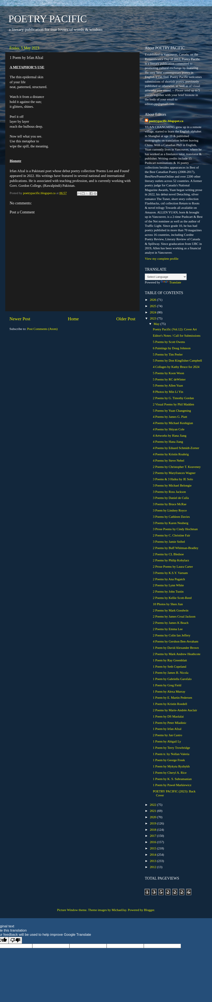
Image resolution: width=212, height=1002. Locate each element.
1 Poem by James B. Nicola (170, 672)
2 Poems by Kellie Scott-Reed (172, 598)
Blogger (149, 910)
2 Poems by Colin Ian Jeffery (171, 635)
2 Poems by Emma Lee (168, 629)
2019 (153, 823)
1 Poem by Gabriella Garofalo (172, 679)
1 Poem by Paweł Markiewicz (172, 785)
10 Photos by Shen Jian (168, 604)
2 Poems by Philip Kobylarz (171, 560)
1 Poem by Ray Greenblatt (170, 660)
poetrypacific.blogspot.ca (166, 121)
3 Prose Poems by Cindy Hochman (175, 529)
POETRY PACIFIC (47, 18)
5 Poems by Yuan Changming (172, 410)
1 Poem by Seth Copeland (169, 666)
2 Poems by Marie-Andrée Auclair (175, 710)
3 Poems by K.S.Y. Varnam (170, 573)
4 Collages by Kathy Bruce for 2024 (176, 367)
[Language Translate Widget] (166, 277)
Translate (171, 282)
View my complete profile (161, 258)
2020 (153, 817)
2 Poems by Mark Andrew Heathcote (176, 654)
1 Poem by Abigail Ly (167, 741)
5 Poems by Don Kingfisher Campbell (177, 360)
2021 (153, 811)
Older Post (125, 318)
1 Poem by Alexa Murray (169, 691)
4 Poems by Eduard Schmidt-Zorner (176, 448)
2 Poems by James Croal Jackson (174, 616)
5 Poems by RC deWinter (169, 379)
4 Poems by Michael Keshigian (173, 423)
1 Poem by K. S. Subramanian (172, 779)
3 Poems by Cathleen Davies (171, 516)
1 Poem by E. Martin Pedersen (172, 697)
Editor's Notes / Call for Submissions (176, 335)
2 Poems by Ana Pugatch (169, 579)
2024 (153, 312)
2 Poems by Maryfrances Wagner (174, 473)
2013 (153, 861)
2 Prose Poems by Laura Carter (173, 566)
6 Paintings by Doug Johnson (171, 348)
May (157, 324)
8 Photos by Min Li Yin (168, 391)
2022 (153, 804)
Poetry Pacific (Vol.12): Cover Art (175, 329)
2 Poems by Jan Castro (167, 735)
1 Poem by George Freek (169, 760)
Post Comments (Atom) (42, 329)
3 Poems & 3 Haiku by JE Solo (173, 479)
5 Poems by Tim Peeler (168, 354)
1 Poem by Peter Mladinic (169, 722)
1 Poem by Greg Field (167, 685)
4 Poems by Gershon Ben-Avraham (175, 641)
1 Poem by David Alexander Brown (176, 647)
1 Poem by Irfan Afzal (167, 729)
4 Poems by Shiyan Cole (168, 429)
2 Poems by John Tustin (168, 591)
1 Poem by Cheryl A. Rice (170, 772)
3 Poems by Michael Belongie (172, 485)
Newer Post (19, 318)
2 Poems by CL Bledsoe (168, 554)
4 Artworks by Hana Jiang (169, 435)
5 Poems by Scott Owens (169, 342)
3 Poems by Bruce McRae (169, 504)
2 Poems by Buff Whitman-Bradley (175, 548)
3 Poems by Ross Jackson (169, 491)
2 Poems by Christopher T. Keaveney (177, 467)
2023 (153, 318)
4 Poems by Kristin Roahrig (171, 454)
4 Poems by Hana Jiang (168, 441)
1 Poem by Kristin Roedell (170, 704)
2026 (153, 299)
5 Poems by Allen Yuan (168, 385)
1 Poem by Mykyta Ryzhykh (171, 766)
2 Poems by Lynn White (168, 585)
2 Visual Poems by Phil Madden (173, 404)
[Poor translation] (15, 940)
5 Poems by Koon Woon (168, 373)
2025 (153, 306)
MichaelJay (119, 910)
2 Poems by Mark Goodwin (170, 610)
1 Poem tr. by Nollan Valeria (171, 754)
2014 (153, 854)
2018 (153, 829)
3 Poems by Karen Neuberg (170, 523)
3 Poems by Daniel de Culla (171, 498)
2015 (153, 848)
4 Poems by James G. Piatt (170, 416)
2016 (153, 842)
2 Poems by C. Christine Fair (171, 535)
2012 (153, 867)
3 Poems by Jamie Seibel (169, 541)
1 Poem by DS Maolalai (168, 716)
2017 (153, 835)
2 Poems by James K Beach (170, 622)
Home (73, 318)
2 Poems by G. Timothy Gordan (173, 398)
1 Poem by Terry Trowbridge (171, 747)
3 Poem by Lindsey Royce (170, 510)
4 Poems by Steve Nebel (168, 460)
